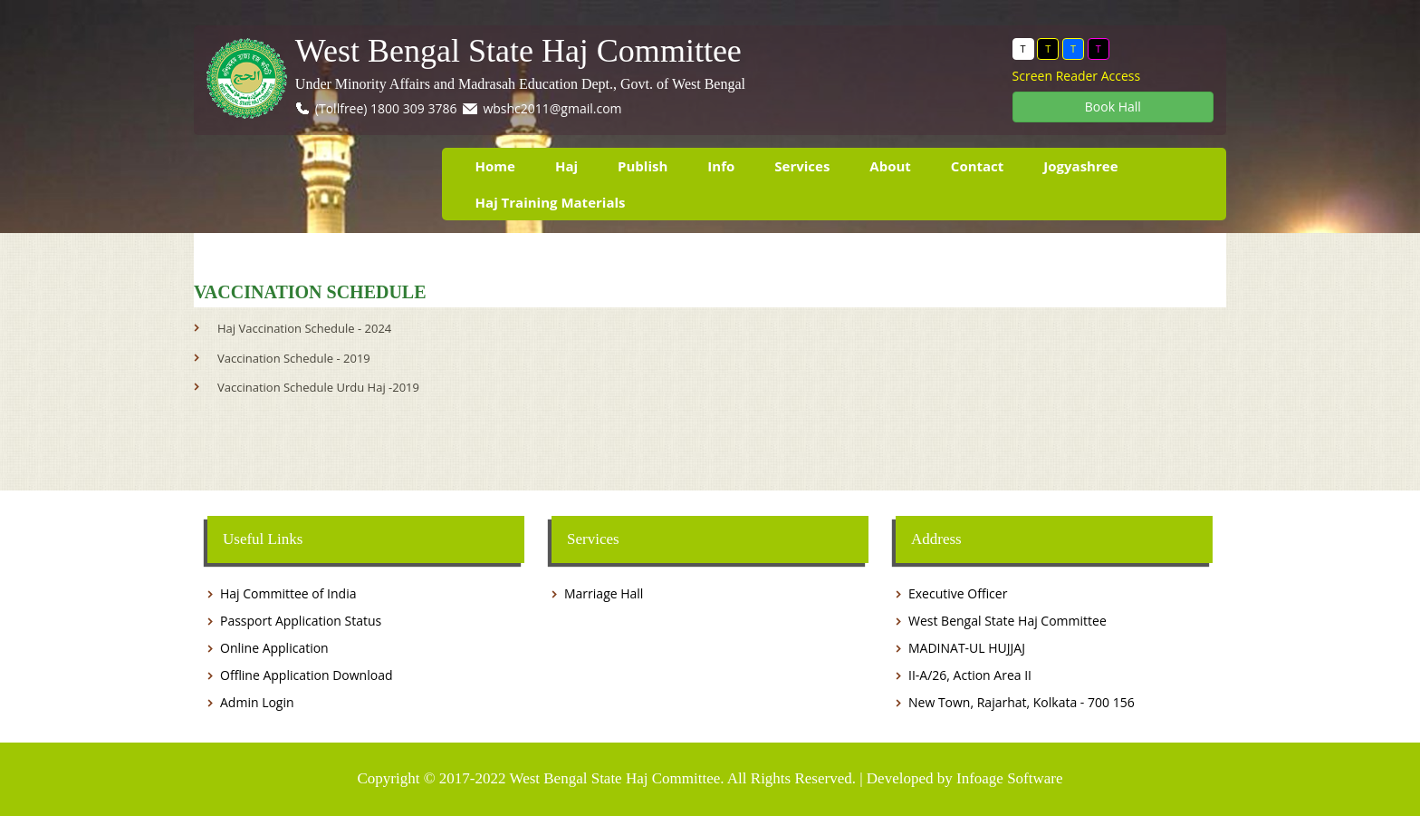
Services (802, 166)
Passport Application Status (300, 620)
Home (495, 166)
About (890, 166)
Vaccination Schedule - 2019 (293, 358)
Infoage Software (1009, 778)
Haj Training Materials (550, 202)
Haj (566, 166)
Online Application (274, 647)
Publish (642, 166)
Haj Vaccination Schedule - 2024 (304, 328)
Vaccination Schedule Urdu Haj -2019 (318, 387)
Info (720, 166)
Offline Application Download (306, 675)
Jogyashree (1080, 166)
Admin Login (257, 702)
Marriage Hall (603, 593)
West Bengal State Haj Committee (518, 51)
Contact (977, 166)
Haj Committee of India (288, 593)
